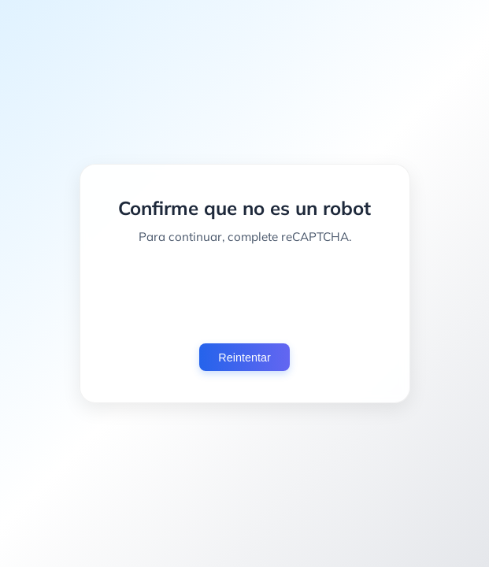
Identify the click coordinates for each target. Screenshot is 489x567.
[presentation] (245, 293)
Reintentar (244, 357)
